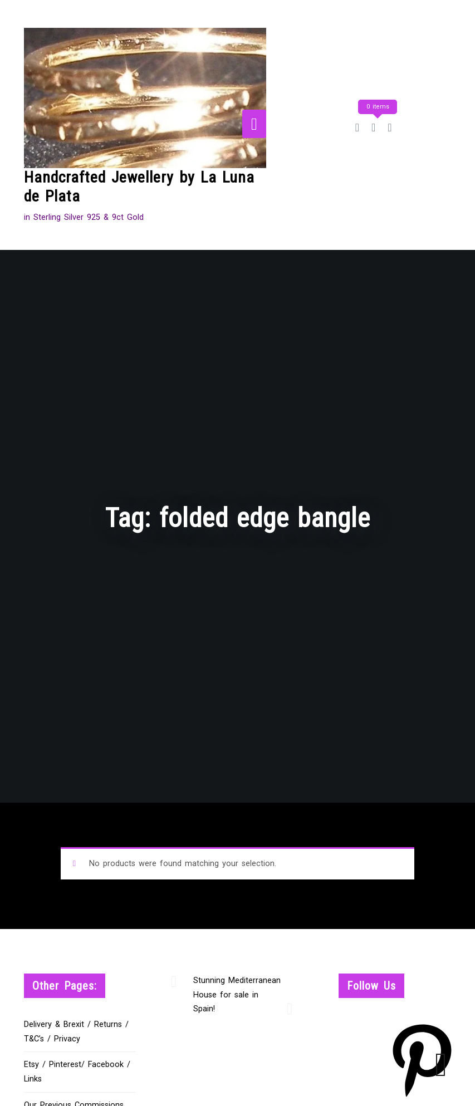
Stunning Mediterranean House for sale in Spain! (237, 995)
